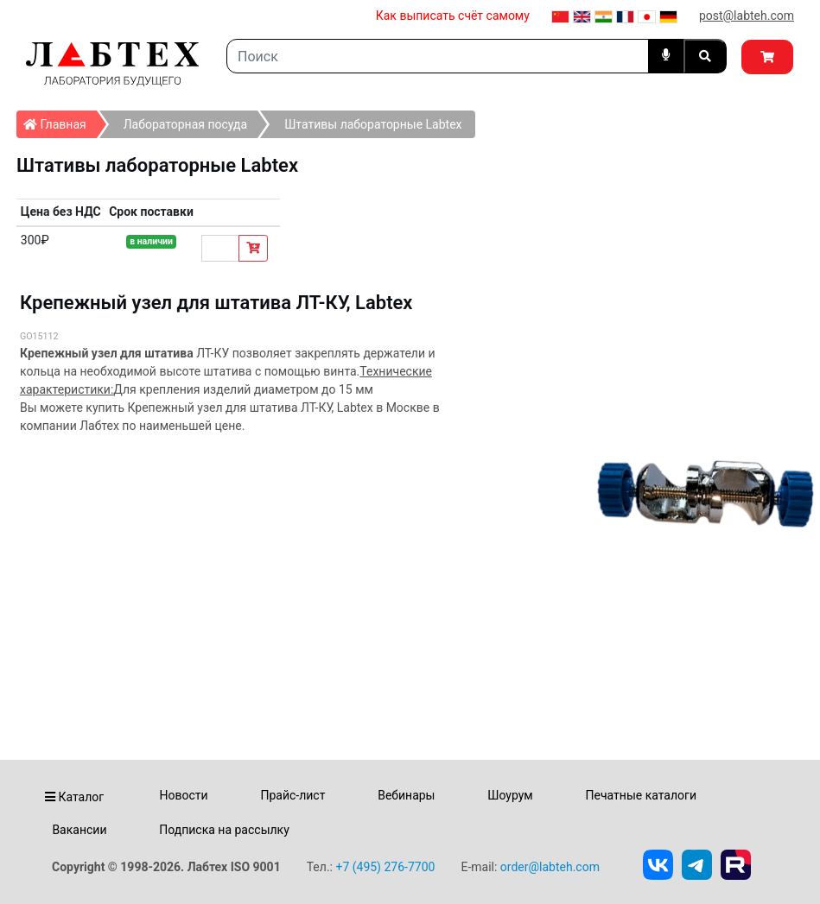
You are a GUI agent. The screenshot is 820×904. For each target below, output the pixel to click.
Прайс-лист (292, 795)
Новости (184, 795)
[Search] (437, 56)
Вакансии (79, 830)
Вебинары (406, 795)
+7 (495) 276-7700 (385, 867)
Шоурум (509, 795)
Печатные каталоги (641, 795)
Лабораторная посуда (185, 124)
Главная (60, 121)
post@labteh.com (746, 15)
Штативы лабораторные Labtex (372, 124)
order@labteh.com (550, 867)
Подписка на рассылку (224, 830)
